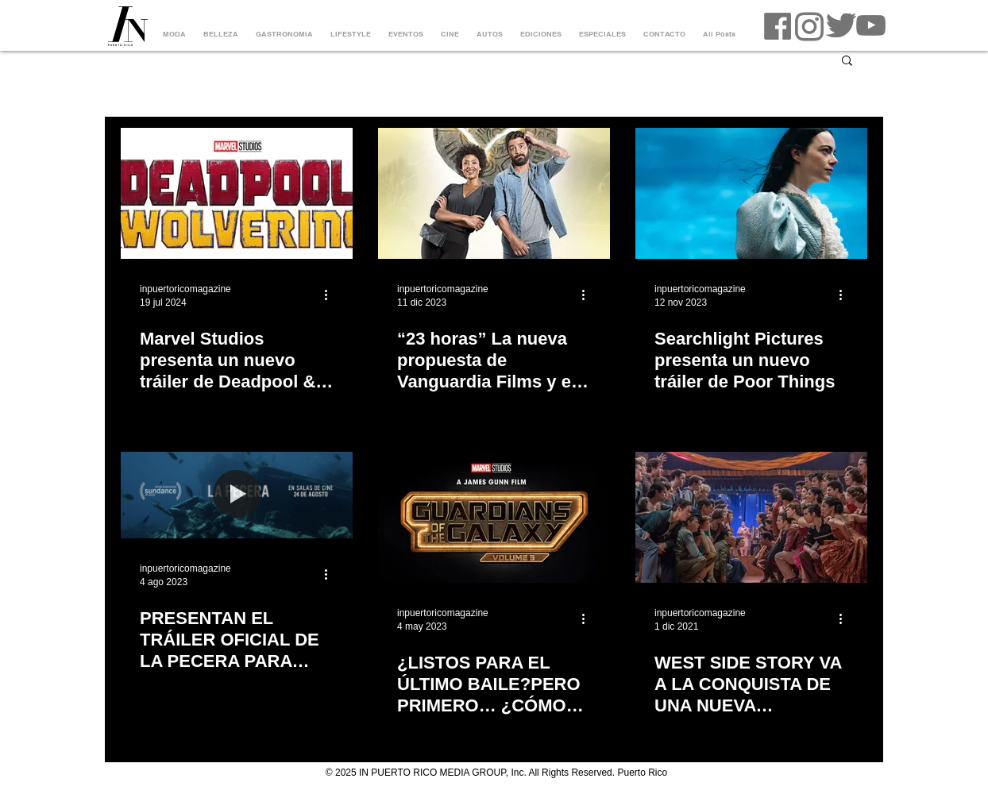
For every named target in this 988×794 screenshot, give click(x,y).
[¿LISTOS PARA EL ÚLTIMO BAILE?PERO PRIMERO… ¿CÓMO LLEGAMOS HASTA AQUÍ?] (494, 517)
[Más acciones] (331, 294)
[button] (847, 61)
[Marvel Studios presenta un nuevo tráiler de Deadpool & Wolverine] (237, 193)
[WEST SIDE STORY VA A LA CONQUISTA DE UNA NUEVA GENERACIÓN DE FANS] (751, 517)
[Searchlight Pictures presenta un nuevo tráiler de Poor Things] (751, 193)
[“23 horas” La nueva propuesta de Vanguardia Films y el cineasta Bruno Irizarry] (494, 193)
